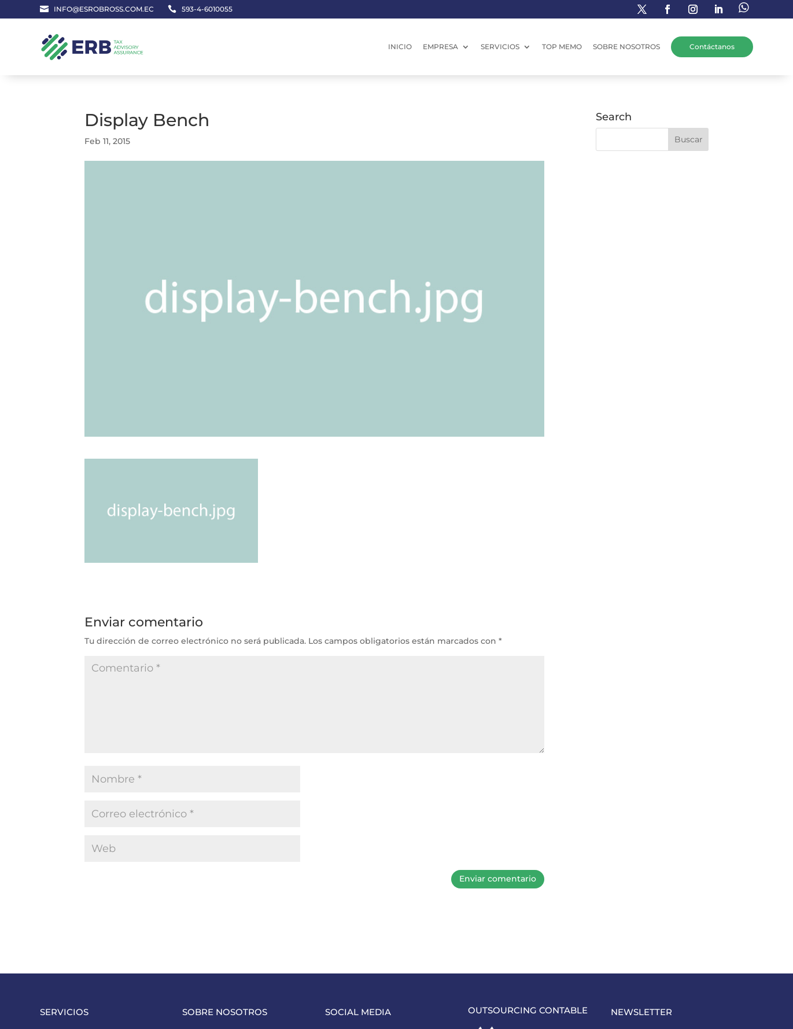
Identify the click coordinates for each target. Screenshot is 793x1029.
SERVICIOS (500, 46)
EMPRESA (440, 46)
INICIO (400, 46)
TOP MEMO (562, 46)
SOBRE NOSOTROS (626, 46)
